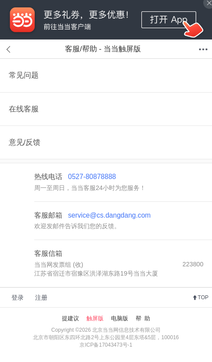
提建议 (70, 318)
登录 (17, 297)
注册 (41, 297)
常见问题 (24, 75)
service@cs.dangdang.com (109, 215)
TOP (203, 297)
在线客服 (24, 109)
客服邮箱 (92, 215)
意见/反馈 (25, 142)
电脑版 (119, 318)
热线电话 (75, 176)
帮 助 (143, 318)
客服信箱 (48, 253)
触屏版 (95, 318)
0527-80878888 (92, 176)
